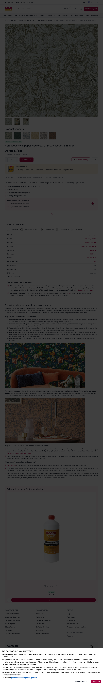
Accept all (96, 681)
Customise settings (81, 681)
